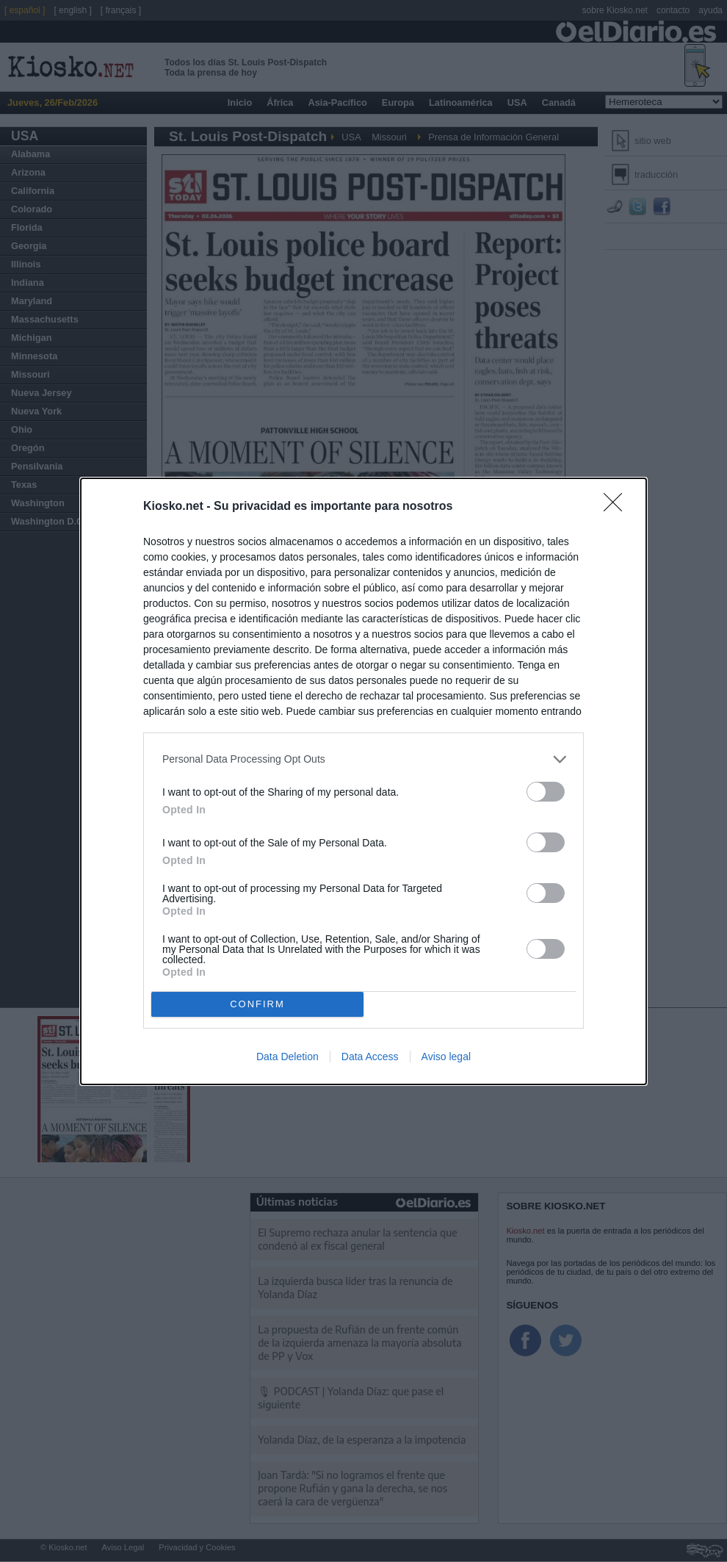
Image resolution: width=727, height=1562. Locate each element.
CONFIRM (257, 1003)
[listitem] (363, 759)
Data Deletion (287, 1056)
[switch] (546, 792)
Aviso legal (446, 1056)
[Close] (618, 507)
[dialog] (363, 781)
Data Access (370, 1056)
